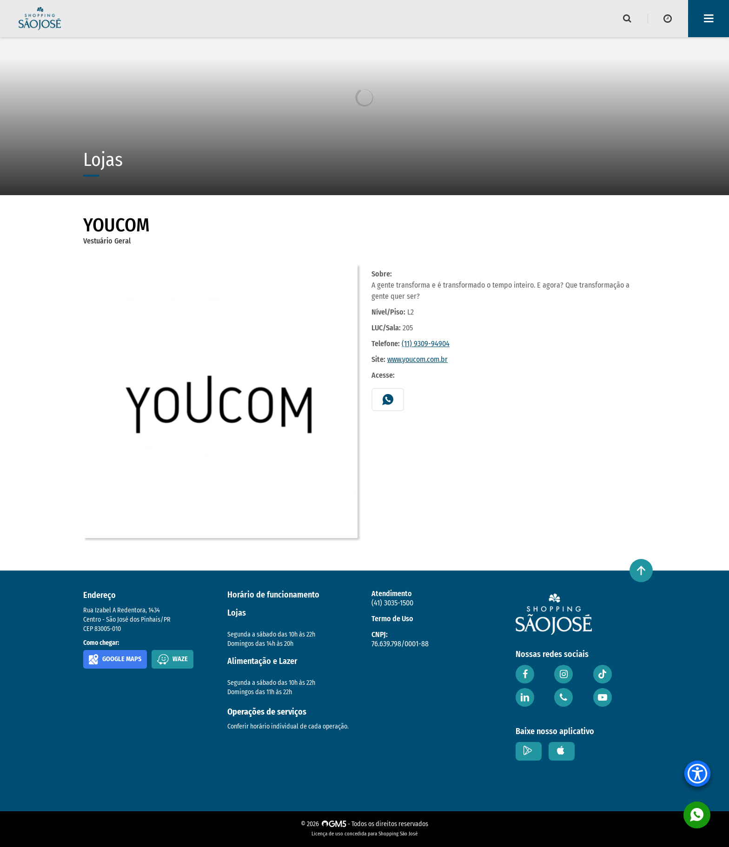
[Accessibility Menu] (697, 774)
